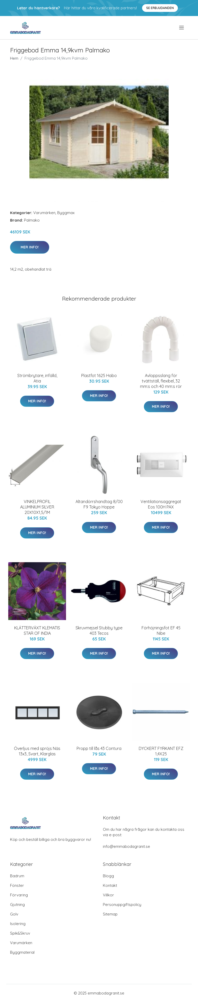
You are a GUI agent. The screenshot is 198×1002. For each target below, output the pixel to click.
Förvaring (19, 895)
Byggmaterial (22, 952)
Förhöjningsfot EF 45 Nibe (161, 630)
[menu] (182, 28)
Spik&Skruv (20, 933)
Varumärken (44, 212)
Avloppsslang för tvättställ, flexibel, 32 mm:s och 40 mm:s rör (161, 381)
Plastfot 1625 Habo (99, 375)
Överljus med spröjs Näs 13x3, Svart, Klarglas (37, 751)
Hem (14, 58)
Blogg (108, 875)
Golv (14, 914)
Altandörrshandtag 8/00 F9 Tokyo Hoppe (99, 504)
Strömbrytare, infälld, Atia (37, 378)
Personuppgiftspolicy (122, 904)
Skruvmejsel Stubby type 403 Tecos (99, 630)
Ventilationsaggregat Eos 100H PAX (161, 504)
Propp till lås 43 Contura (99, 748)
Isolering (18, 923)
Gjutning (17, 904)
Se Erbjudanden (160, 8)
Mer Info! (30, 247)
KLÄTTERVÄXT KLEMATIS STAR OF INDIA (37, 630)
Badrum (17, 875)
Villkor (108, 895)
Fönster (17, 885)
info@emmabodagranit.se (126, 846)
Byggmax (66, 212)
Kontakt (110, 885)
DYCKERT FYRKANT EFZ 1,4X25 (161, 751)
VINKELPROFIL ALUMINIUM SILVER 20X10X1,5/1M (37, 507)
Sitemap (110, 914)
